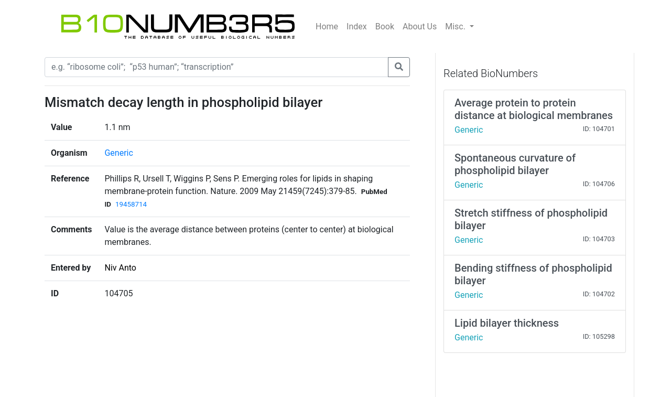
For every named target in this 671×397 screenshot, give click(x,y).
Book (384, 26)
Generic (118, 153)
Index (357, 26)
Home (327, 26)
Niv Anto (120, 268)
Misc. (456, 26)
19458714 (131, 204)
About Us (420, 26)
